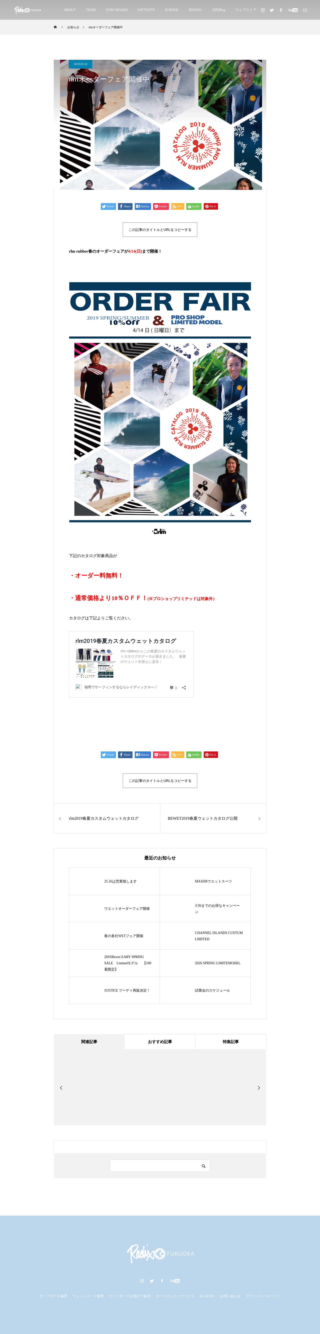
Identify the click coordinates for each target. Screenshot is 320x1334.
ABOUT (70, 10)
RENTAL (195, 10)
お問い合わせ (230, 1296)
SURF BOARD (117, 10)
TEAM (91, 10)
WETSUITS (146, 10)
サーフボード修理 (53, 1296)
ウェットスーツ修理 (88, 1296)
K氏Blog (218, 10)
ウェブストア (245, 10)
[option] (91, 1087)
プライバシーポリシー (263, 1296)
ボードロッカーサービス (175, 1296)
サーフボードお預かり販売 (130, 1296)
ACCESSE (206, 1296)
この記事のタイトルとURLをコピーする (160, 230)
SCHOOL (172, 10)
